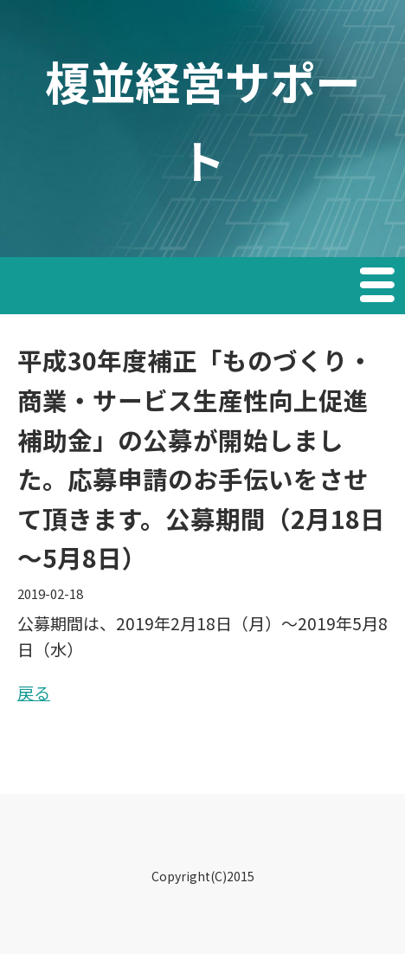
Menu (379, 287)
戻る (33, 692)
